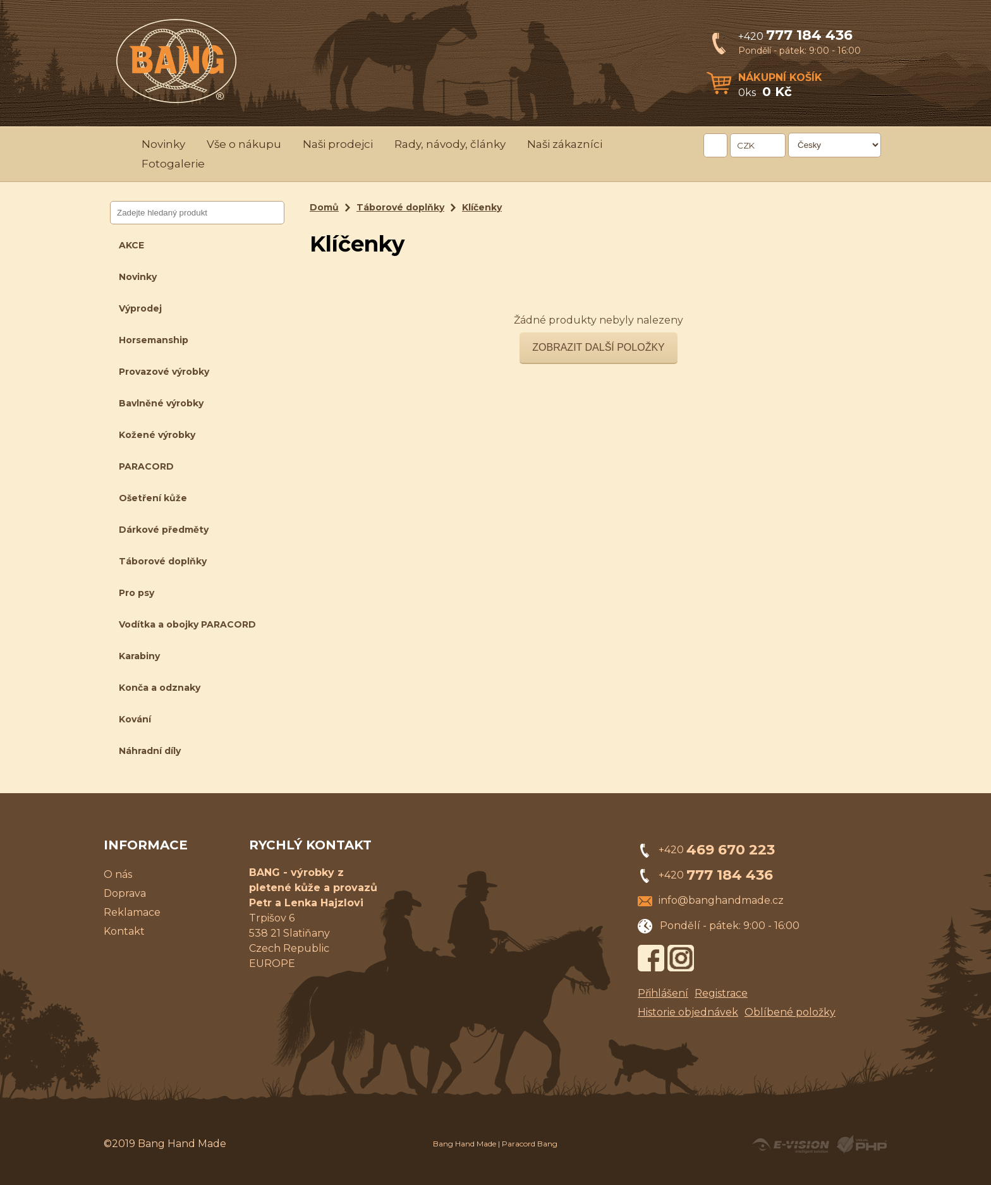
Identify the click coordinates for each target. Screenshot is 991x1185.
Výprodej (140, 308)
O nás (118, 874)
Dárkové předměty (164, 529)
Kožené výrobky (157, 435)
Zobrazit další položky (598, 347)
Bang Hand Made (464, 1143)
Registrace (721, 993)
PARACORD (146, 466)
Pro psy (136, 593)
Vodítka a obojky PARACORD (187, 624)
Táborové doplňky (163, 561)
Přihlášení (663, 993)
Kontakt (124, 931)
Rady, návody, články (450, 144)
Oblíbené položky (790, 1012)
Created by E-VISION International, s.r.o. (790, 1144)
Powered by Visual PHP (861, 1144)
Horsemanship (153, 340)
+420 (795, 36)
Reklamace (132, 912)
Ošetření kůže (153, 498)
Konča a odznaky (159, 687)
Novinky (163, 144)
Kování (135, 719)
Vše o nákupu (244, 144)
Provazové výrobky (164, 371)
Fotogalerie (173, 163)
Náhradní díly (150, 751)
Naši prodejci (338, 144)
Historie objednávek (688, 1012)
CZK (746, 145)
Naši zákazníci (564, 144)
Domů (324, 207)
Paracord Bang (529, 1143)
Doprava (125, 893)
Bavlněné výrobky (161, 403)
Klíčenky (482, 207)
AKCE (131, 245)
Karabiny (139, 656)
